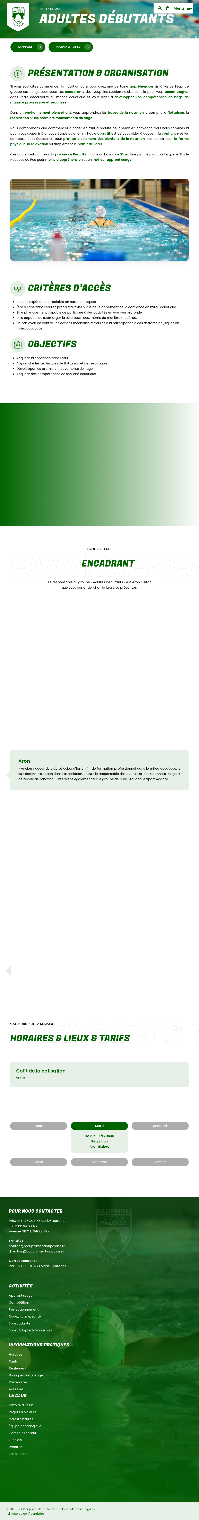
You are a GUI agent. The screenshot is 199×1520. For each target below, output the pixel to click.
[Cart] (168, 8)
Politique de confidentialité (25, 1514)
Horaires (15, 1354)
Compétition (19, 1302)
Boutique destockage (26, 1375)
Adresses (16, 1389)
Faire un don (18, 1453)
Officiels (15, 1440)
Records (15, 1447)
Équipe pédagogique (25, 1426)
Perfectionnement (24, 1309)
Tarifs (13, 1361)
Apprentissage (21, 1295)
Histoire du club (21, 1405)
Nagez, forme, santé (25, 1316)
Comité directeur (22, 1433)
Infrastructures (21, 1419)
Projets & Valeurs (22, 1412)
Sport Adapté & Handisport (31, 1330)
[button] (183, 8)
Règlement (18, 1368)
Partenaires (18, 1382)
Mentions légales (82, 1509)
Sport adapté (20, 1323)
